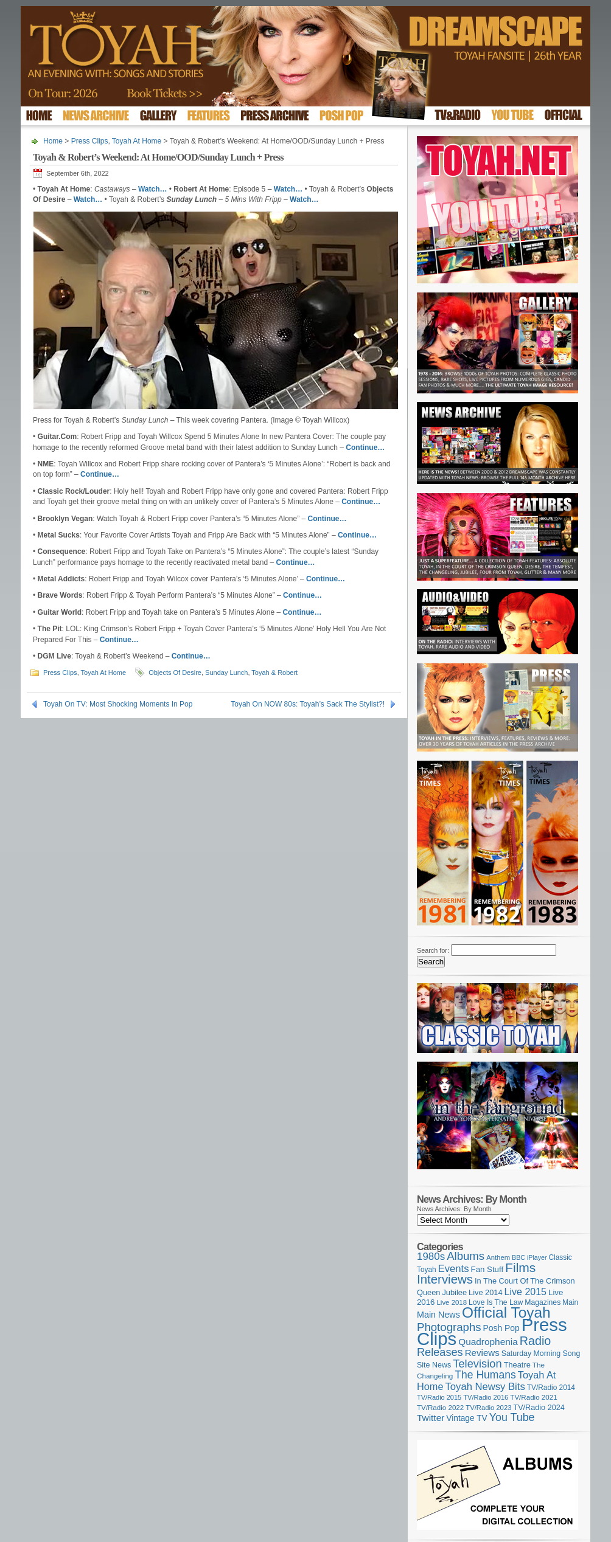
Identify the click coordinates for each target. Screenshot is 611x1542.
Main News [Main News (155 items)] (438, 1314)
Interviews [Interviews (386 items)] (445, 1279)
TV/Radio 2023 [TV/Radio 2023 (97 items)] (488, 1407)
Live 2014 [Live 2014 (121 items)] (486, 1292)
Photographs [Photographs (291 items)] (449, 1327)
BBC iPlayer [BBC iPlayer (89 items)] (529, 1257)
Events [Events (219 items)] (453, 1268)
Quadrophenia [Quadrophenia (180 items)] (488, 1341)
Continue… (191, 656)
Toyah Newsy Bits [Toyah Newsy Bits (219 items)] (485, 1386)
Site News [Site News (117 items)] (434, 1365)
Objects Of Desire (174, 672)
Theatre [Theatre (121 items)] (517, 1364)
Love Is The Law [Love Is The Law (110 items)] (496, 1302)
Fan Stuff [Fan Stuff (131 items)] (487, 1269)
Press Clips (89, 141)
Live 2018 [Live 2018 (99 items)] (452, 1302)
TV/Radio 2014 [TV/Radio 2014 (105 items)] (551, 1387)
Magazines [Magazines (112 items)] (542, 1302)
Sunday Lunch (226, 672)
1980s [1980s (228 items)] (431, 1256)
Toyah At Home (136, 141)
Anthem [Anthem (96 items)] (498, 1257)
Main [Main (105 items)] (570, 1302)
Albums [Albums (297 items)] (465, 1256)
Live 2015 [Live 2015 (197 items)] (525, 1291)
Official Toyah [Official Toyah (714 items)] (506, 1312)
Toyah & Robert (274, 672)
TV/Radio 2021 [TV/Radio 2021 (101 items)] (533, 1397)
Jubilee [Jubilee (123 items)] (454, 1292)
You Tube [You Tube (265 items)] (512, 1417)
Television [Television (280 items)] (477, 1363)
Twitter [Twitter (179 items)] (430, 1417)
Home (53, 141)
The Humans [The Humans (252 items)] (485, 1375)
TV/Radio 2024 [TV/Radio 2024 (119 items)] (538, 1407)
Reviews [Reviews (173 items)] (482, 1352)
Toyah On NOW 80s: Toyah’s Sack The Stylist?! (308, 704)
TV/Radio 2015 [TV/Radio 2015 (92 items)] (439, 1397)
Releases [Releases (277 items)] (440, 1352)
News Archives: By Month (454, 1208)
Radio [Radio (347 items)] (535, 1340)
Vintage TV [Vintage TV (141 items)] (466, 1418)
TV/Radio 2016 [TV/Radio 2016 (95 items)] (485, 1397)
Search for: (433, 950)
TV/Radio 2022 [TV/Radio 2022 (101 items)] (440, 1407)
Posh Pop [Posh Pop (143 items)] (501, 1328)
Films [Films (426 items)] (520, 1267)
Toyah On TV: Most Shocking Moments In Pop (117, 704)
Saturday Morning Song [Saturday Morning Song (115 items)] (541, 1353)
